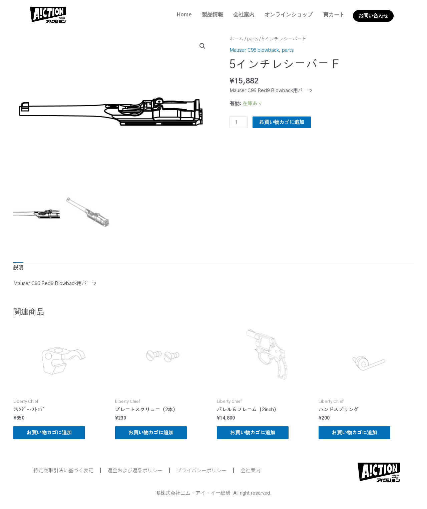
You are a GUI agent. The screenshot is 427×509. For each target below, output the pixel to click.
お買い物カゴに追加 (281, 122)
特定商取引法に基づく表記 (63, 470)
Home (184, 14)
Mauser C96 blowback (254, 50)
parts (252, 39)
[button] (202, 46)
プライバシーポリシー (201, 470)
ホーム (237, 39)
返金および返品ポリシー (134, 470)
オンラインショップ (289, 14)
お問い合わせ (373, 16)
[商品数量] (239, 122)
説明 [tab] (18, 267)
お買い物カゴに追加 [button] (49, 432)
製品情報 (212, 14)
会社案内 (244, 14)
